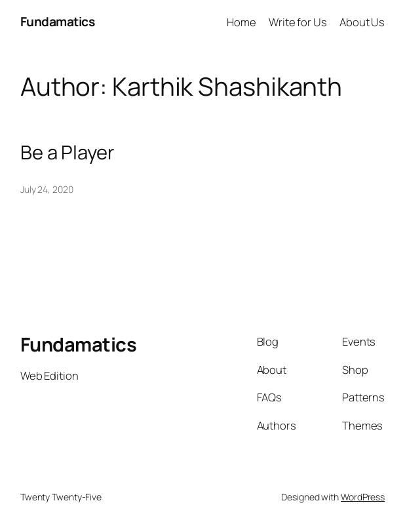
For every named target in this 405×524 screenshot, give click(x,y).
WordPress (363, 497)
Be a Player (67, 152)
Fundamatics (57, 21)
